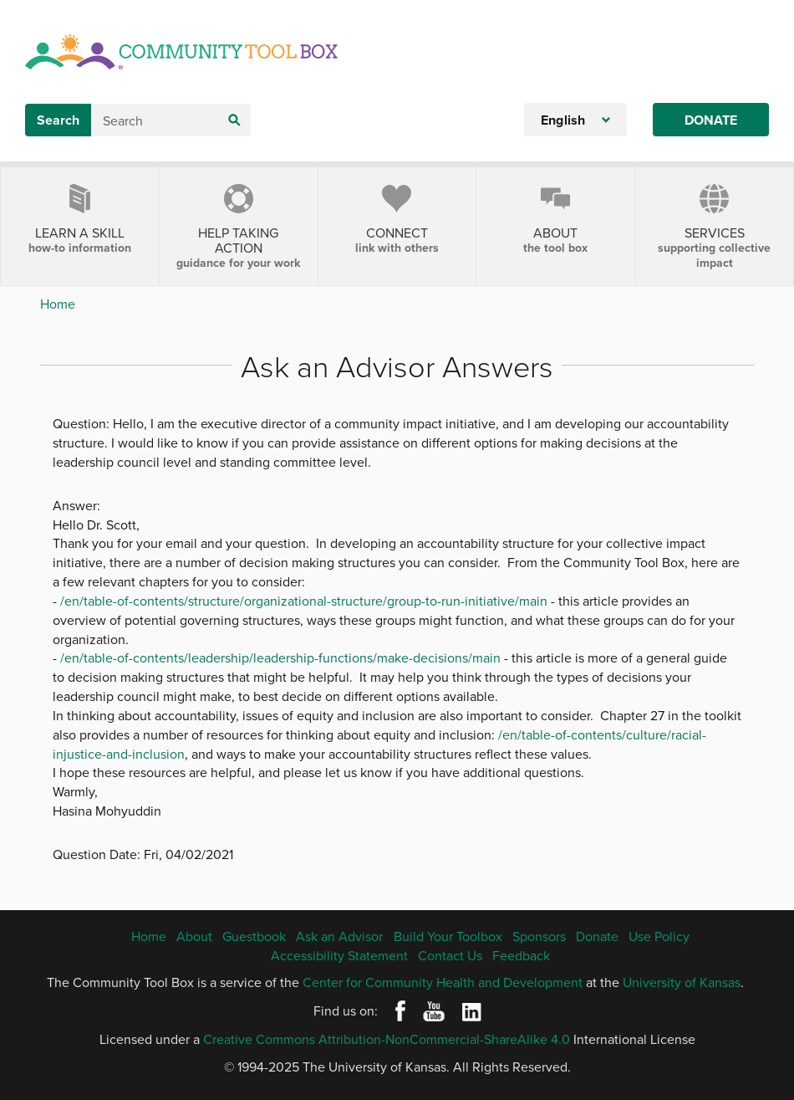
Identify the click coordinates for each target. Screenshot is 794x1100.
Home (57, 303)
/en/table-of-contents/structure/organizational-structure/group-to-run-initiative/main (303, 600)
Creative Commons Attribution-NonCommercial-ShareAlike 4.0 (386, 1039)
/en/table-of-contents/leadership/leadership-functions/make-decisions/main (280, 657)
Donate (711, 120)
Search (58, 120)
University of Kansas (682, 982)
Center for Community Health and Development (443, 982)
